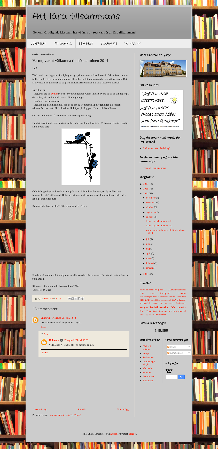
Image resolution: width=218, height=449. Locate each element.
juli (148, 239)
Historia (181, 293)
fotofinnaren (148, 376)
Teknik (143, 311)
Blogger (132, 434)
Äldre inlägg (123, 409)
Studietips (108, 43)
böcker (166, 290)
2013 (146, 274)
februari (150, 263)
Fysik (152, 293)
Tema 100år (151, 311)
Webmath (147, 368)
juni (148, 244)
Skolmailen (148, 357)
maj (148, 248)
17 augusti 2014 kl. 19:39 (76, 340)
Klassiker (86, 43)
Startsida (38, 43)
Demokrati (174, 290)
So (173, 307)
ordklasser (181, 300)
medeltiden (155, 300)
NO (174, 300)
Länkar (183, 297)
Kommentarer (175, 353)
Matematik (62, 43)
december (151, 197)
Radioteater (181, 303)
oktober (150, 207)
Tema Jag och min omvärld (172, 311)
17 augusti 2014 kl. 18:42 (63, 318)
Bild (150, 290)
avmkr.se (147, 372)
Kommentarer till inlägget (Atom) (65, 415)
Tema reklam (160, 314)
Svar (46, 334)
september (151, 212)
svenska (181, 307)
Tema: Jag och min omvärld (159, 221)
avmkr (54, 93)
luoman (114, 434)
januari (149, 268)
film (142, 293)
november (151, 202)
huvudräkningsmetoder (148, 297)
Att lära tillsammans (76, 17)
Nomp (146, 353)
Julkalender (162, 297)
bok (161, 290)
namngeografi (166, 300)
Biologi (155, 289)
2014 (146, 193)
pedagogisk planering (151, 303)
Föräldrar (132, 43)
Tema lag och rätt (147, 314)
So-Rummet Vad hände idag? (156, 148)
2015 (146, 188)
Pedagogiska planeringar (154, 168)
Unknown (45, 318)
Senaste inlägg (40, 409)
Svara (43, 327)
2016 (146, 184)
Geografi (165, 293)
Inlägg (171, 347)
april (148, 253)
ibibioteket (148, 380)
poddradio (169, 303)
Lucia (177, 297)
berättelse (144, 290)
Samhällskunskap (159, 307)
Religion (144, 307)
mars (148, 258)
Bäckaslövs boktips (148, 348)
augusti (150, 217)
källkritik (171, 296)
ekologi (182, 290)
